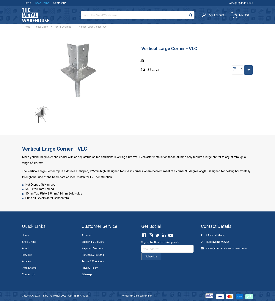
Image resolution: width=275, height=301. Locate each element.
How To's (27, 254)
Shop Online (42, 2)
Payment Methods (92, 248)
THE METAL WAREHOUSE (53, 295)
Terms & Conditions (93, 261)
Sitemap (87, 274)
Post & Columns (63, 27)
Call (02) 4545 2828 (240, 3)
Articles (26, 261)
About (25, 248)
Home (27, 2)
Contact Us (59, 2)
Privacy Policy (90, 267)
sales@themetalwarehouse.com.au (224, 248)
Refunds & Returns (93, 254)
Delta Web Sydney (143, 295)
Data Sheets (29, 267)
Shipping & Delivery (93, 241)
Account (87, 235)
